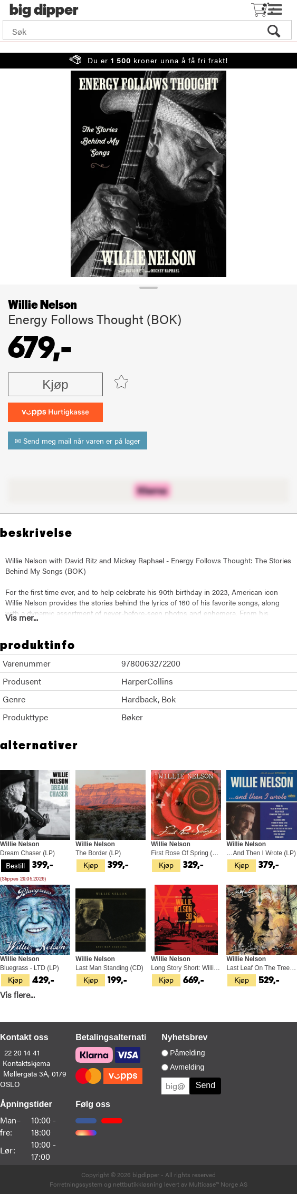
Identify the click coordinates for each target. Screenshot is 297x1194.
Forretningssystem (76, 1184)
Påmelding (187, 1053)
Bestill (15, 865)
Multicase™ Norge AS (218, 1184)
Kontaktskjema (26, 1063)
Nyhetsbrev (184, 1037)
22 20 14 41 (22, 1052)
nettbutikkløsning (137, 1184)
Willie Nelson (42, 305)
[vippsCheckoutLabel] (55, 412)
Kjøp (55, 384)
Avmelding (187, 1067)
